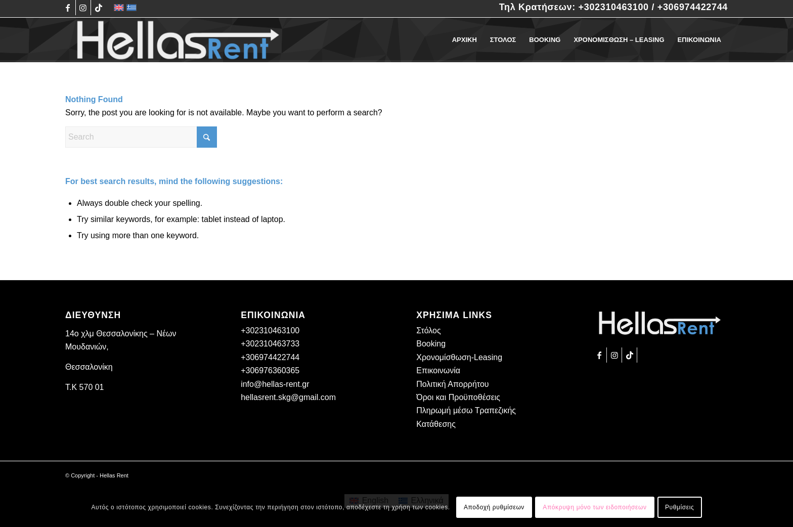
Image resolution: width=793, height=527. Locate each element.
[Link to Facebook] (68, 7)
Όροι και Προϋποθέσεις (458, 397)
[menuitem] (464, 40)
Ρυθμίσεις (679, 507)
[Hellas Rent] (178, 40)
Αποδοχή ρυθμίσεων (494, 507)
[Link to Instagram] (83, 7)
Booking (431, 343)
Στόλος (428, 330)
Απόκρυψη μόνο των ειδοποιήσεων (594, 507)
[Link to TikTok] (98, 7)
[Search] (141, 137)
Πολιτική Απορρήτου (452, 384)
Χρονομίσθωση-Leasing (459, 357)
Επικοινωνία (438, 370)
